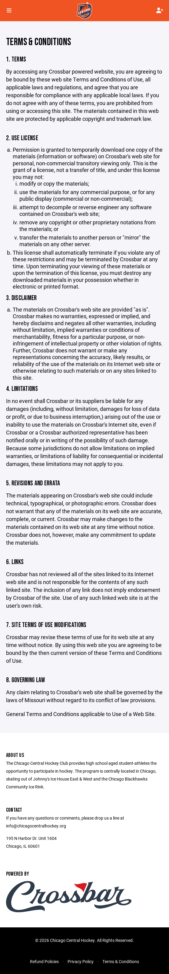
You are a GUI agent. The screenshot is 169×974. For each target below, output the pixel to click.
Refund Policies (44, 961)
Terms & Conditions (120, 961)
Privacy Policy (81, 961)
